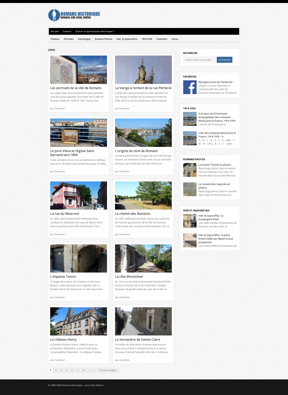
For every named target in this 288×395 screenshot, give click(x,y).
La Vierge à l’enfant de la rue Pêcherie (143, 88)
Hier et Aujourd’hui (127, 39)
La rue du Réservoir (65, 213)
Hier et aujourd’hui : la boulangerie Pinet (211, 217)
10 (83, 370)
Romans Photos (103, 39)
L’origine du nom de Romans (136, 151)
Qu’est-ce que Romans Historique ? (94, 31)
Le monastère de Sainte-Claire (137, 339)
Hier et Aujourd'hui (196, 210)
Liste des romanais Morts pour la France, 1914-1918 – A (217, 134)
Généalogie (84, 39)
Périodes (69, 39)
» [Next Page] (94, 370)
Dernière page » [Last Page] (108, 370)
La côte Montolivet (129, 276)
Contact (67, 31)
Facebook (189, 76)
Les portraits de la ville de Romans (75, 88)
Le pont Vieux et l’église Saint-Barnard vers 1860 (72, 153)
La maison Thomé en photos (215, 164)
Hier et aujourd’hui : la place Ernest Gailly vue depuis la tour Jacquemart (216, 238)
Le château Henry (63, 339)
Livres (175, 39)
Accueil (55, 31)
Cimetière (161, 39)
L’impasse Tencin (63, 276)
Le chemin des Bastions (132, 213)
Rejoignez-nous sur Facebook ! (216, 82)
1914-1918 (147, 39)
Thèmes (54, 39)
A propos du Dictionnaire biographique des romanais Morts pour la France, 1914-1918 (217, 117)
